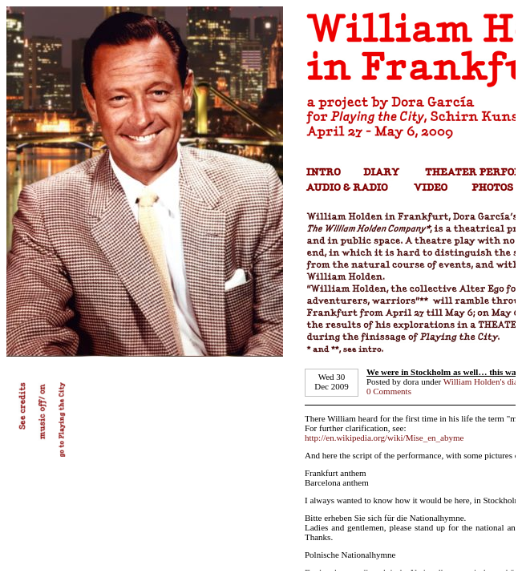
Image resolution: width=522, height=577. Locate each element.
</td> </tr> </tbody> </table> (261, 288)
